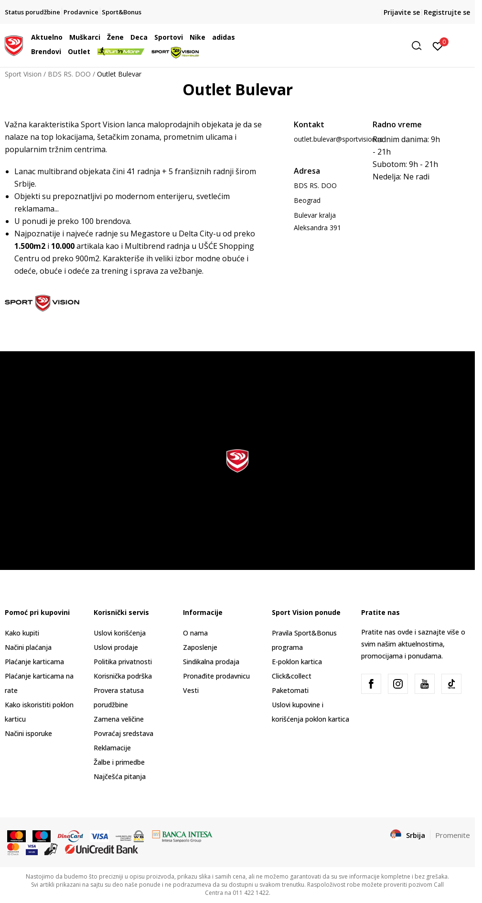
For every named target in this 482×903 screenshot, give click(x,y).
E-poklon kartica (297, 661)
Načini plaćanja (28, 647)
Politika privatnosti (123, 661)
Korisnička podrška (123, 675)
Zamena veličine (119, 719)
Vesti (191, 690)
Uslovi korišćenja (120, 632)
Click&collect (291, 675)
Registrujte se (447, 12)
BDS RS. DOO (69, 73)
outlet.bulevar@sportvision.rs (338, 139)
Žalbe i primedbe (119, 762)
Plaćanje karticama (34, 661)
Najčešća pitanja (120, 776)
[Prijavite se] (438, 45)
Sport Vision (23, 73)
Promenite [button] (452, 835)
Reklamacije (112, 747)
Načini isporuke (28, 733)
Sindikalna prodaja (211, 661)
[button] (353, 45)
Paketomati (290, 690)
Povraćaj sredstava (123, 733)
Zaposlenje (200, 647)
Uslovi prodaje (116, 647)
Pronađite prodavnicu (216, 675)
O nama (195, 632)
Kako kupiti (22, 632)
